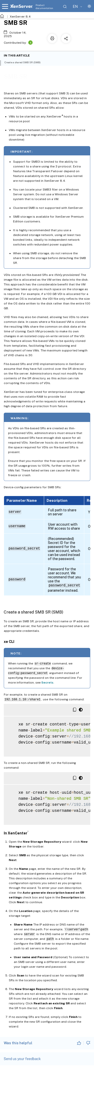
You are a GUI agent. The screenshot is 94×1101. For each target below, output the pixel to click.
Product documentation (44, 7)
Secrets (47, 682)
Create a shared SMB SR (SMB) (25, 62)
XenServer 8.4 (20, 16)
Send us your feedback (22, 1059)
